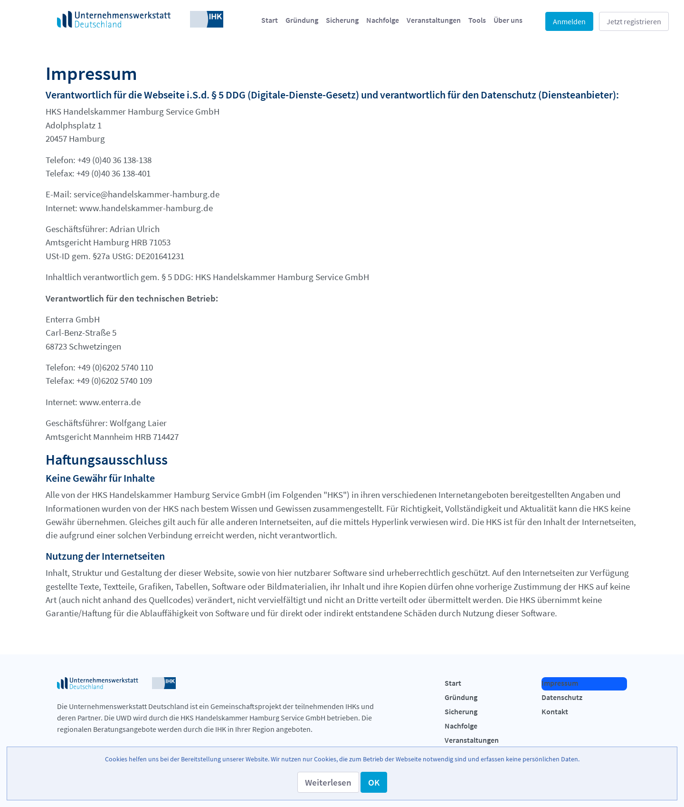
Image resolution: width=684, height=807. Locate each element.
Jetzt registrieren (634, 21)
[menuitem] (269, 20)
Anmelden (569, 21)
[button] (328, 782)
